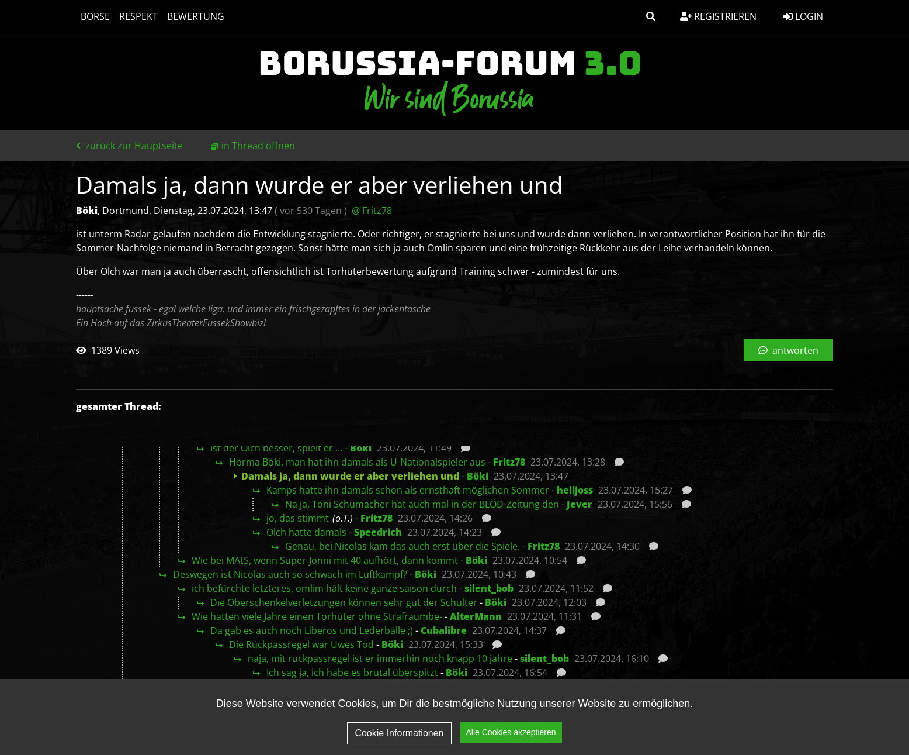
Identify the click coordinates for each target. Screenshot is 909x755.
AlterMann (476, 616)
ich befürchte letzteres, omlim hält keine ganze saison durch (324, 588)
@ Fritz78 (372, 210)
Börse (95, 16)
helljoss (575, 490)
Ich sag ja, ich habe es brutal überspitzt (352, 672)
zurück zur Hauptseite (129, 145)
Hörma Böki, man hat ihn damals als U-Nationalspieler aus (357, 462)
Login (803, 16)
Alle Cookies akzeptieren (511, 738)
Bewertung (195, 16)
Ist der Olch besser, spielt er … (276, 448)
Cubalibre (444, 630)
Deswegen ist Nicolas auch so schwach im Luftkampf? (290, 574)
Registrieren (718, 16)
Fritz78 (509, 462)
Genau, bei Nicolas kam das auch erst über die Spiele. (402, 546)
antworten (788, 350)
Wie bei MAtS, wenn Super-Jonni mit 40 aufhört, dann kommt (324, 560)
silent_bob (489, 588)
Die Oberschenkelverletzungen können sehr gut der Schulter (344, 602)
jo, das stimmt (297, 518)
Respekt (138, 16)
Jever (579, 504)
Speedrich (378, 532)
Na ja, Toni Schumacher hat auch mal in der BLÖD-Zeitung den (422, 504)
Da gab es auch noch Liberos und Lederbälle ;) (311, 630)
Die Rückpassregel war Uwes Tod (301, 644)
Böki (361, 448)
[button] (651, 16)
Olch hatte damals (306, 532)
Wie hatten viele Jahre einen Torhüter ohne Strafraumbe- (317, 616)
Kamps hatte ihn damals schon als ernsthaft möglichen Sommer (407, 490)
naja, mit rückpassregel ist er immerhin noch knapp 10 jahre (380, 658)
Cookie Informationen (399, 739)
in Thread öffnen (258, 145)
